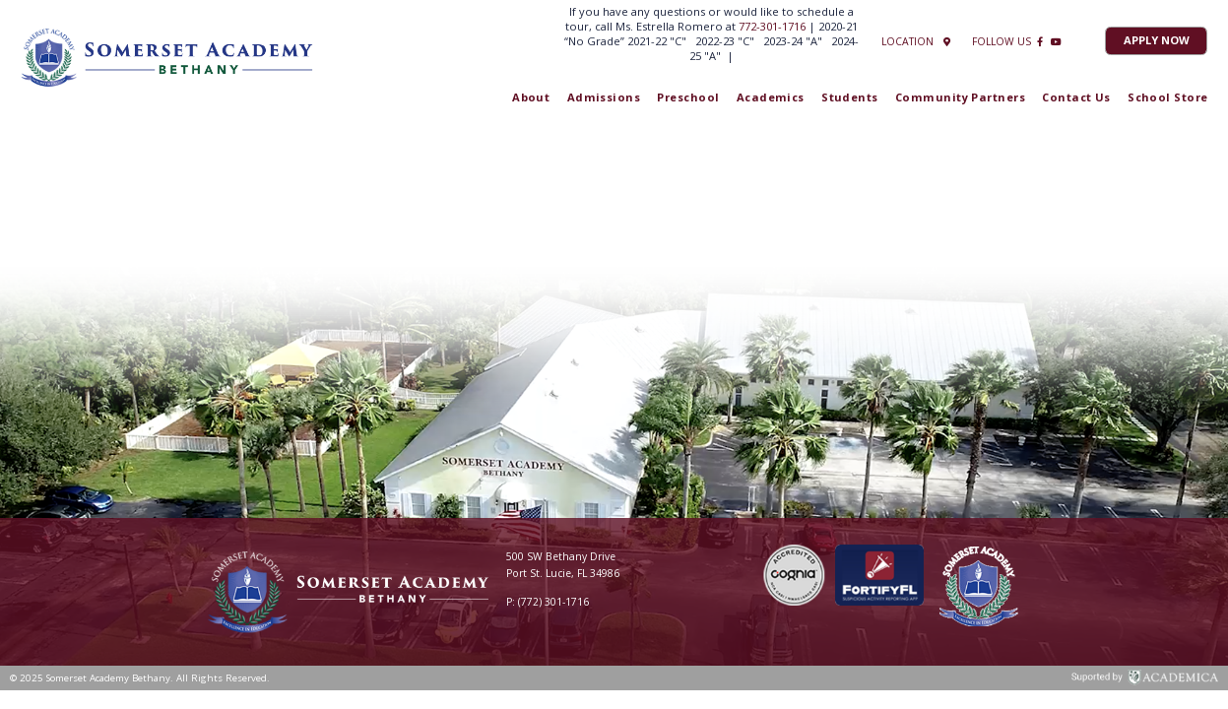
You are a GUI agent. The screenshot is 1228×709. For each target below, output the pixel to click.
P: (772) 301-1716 (547, 602)
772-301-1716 (773, 26)
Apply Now (1157, 39)
